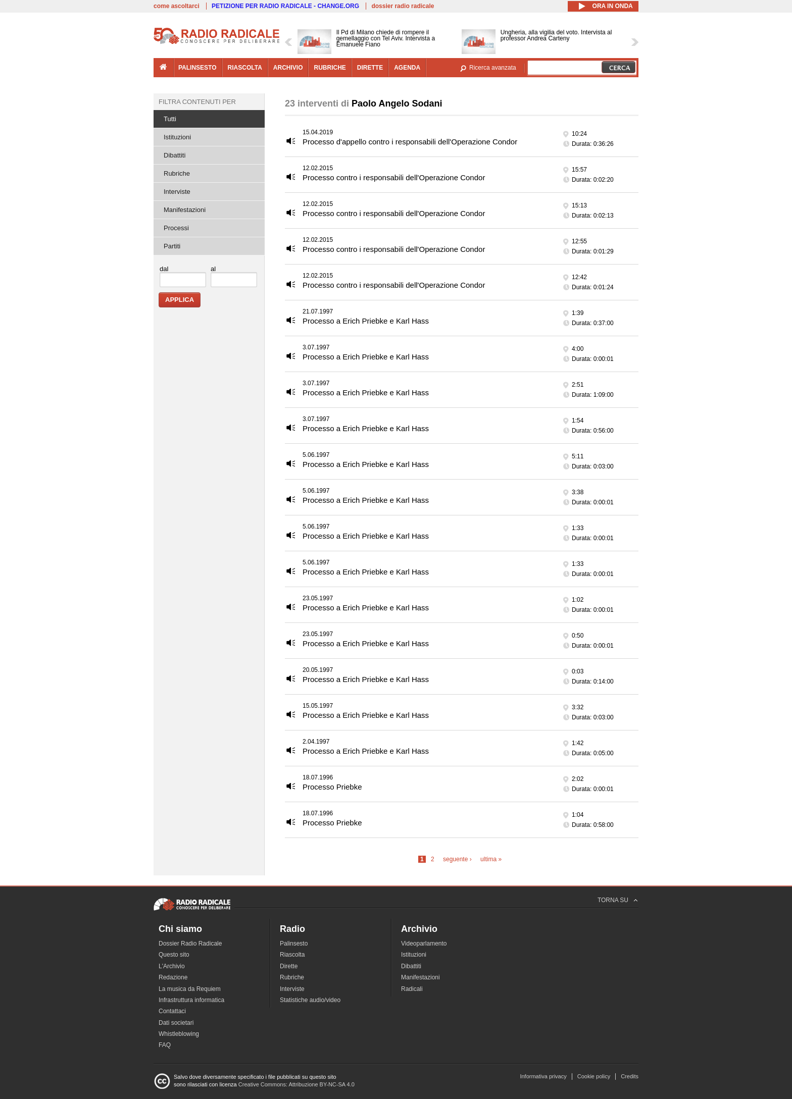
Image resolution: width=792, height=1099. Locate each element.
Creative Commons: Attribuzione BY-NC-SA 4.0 (296, 1084)
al (213, 269)
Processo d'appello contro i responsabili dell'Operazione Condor (410, 141)
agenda (407, 67)
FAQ (165, 1045)
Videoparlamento (424, 943)
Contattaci (172, 1011)
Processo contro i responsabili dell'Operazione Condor (394, 177)
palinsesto (197, 67)
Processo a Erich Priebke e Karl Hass (366, 321)
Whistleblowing (179, 1033)
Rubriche (177, 173)
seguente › (457, 859)
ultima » (491, 859)
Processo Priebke (332, 786)
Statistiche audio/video (310, 1000)
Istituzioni (177, 137)
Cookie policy (593, 1076)
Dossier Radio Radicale (190, 943)
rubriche (329, 67)
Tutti (170, 119)
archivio (288, 67)
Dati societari (176, 1022)
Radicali (412, 988)
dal (164, 269)
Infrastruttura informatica (191, 1000)
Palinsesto (294, 943)
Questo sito (174, 954)
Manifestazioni (185, 210)
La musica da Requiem (190, 988)
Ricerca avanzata (492, 67)
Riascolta (292, 954)
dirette (370, 67)
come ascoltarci (177, 6)
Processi (176, 228)
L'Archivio (172, 966)
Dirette (289, 966)
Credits (629, 1076)
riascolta (245, 67)
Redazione (173, 977)
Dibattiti (174, 155)
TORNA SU (613, 900)
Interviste (177, 191)
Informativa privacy (543, 1076)
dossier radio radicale (402, 6)
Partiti (172, 246)
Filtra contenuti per (197, 102)
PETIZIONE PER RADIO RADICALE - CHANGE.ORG (285, 6)
